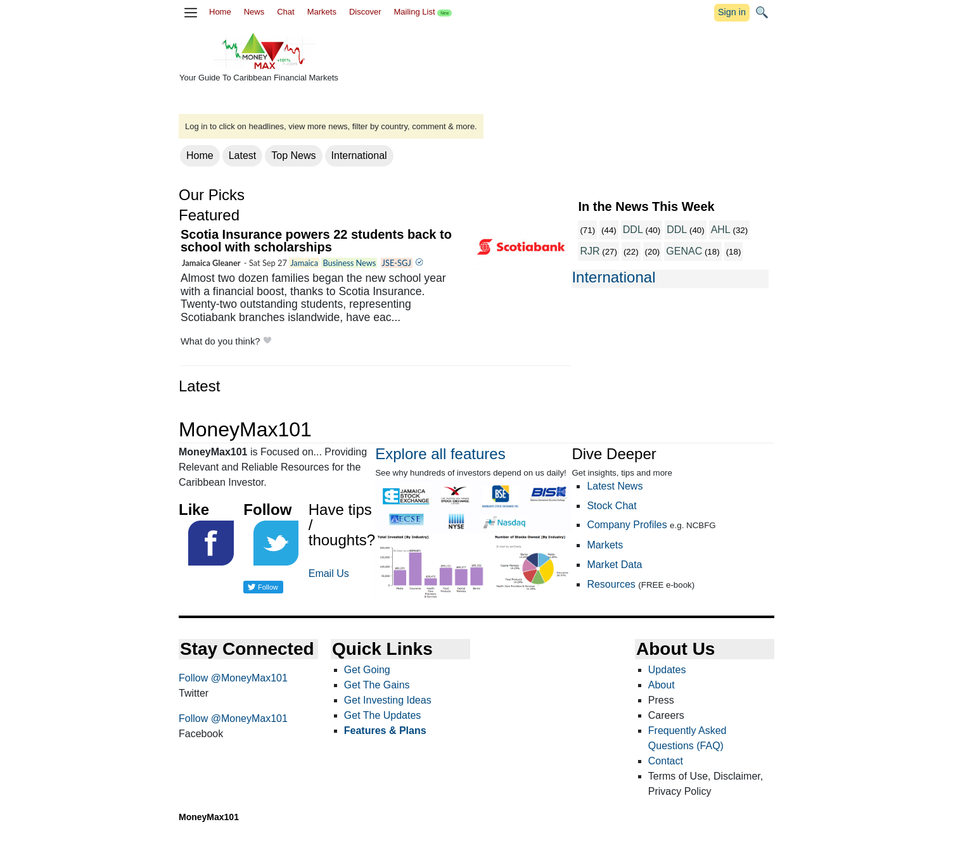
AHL (721, 229)
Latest (243, 155)
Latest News (615, 486)
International (359, 155)
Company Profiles (627, 524)
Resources (611, 584)
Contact (665, 761)
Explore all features (440, 453)
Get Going (367, 669)
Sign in (732, 12)
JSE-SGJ (396, 263)
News (254, 11)
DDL (633, 229)
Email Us (329, 573)
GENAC (684, 251)
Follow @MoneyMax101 (233, 678)
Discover (365, 11)
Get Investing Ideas (388, 700)
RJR (589, 251)
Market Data (614, 564)
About (661, 685)
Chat (285, 11)
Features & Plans (385, 730)
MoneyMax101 (209, 817)
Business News (349, 263)
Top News (293, 155)
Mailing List (422, 11)
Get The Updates (382, 715)
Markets (321, 11)
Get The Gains (377, 685)
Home (220, 11)
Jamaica (304, 263)
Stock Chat (611, 505)
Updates (667, 669)
